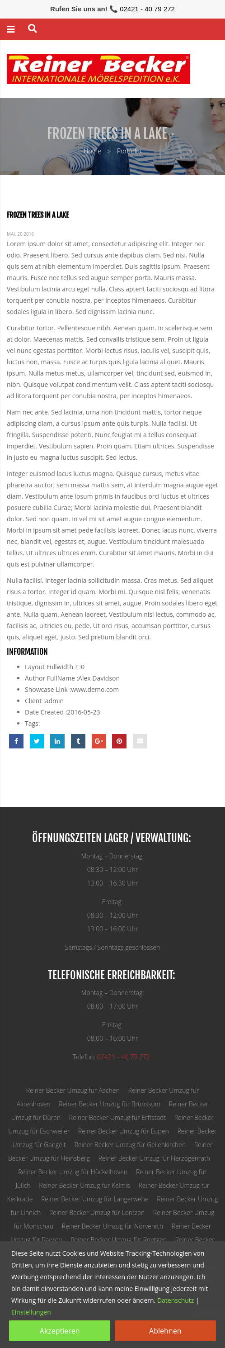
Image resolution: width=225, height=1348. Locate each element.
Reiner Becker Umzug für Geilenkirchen (130, 1144)
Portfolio (129, 151)
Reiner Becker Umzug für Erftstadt (117, 1117)
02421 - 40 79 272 (147, 9)
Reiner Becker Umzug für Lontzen (97, 1212)
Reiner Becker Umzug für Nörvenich (113, 1226)
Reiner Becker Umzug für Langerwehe (95, 1199)
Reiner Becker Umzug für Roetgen (118, 1239)
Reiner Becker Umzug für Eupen (123, 1131)
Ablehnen (165, 1331)
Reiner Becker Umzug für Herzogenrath (154, 1158)
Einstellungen (31, 1312)
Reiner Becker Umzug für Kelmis (84, 1185)
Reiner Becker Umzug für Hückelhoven (72, 1171)
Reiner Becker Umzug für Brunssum (109, 1104)
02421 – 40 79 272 (123, 1057)
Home (92, 151)
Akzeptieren (60, 1331)
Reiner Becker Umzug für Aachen (73, 1090)
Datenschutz (175, 1300)
